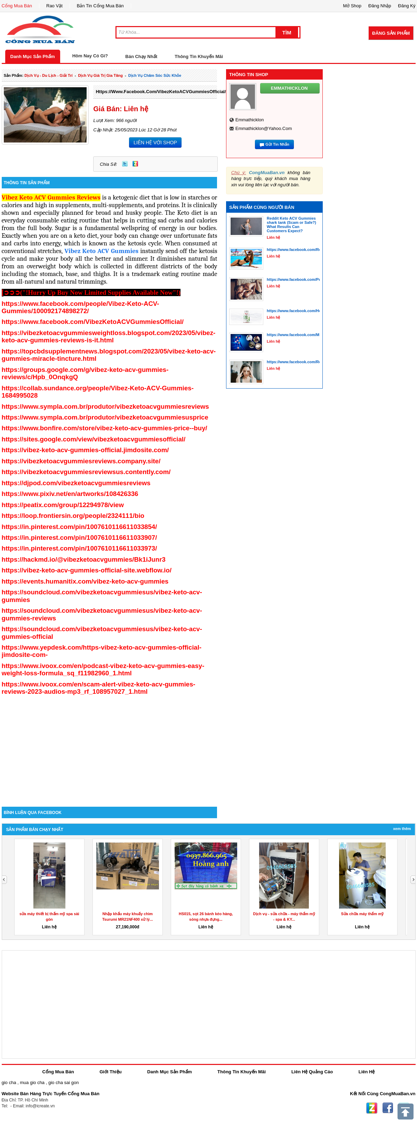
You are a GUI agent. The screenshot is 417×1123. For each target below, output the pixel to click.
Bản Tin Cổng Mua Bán (100, 5)
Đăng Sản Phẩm (391, 33)
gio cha (9, 1082)
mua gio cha (32, 1082)
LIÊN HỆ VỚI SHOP (155, 142)
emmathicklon (249, 119)
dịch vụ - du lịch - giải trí (48, 75)
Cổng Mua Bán (17, 5)
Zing (135, 163)
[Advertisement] (109, 747)
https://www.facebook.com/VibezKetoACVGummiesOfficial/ (161, 91)
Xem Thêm (402, 829)
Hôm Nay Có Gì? (90, 55)
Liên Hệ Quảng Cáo (312, 1071)
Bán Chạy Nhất (141, 56)
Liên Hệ (367, 1071)
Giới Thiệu (110, 1071)
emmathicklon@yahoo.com (263, 128)
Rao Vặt (54, 5)
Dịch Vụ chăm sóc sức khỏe (154, 75)
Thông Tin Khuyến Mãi (199, 56)
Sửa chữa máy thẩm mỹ (362, 914)
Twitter (125, 163)
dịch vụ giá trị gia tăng (100, 75)
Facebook (387, 1108)
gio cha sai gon (63, 1082)
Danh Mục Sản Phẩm (32, 56)
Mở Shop (352, 5)
